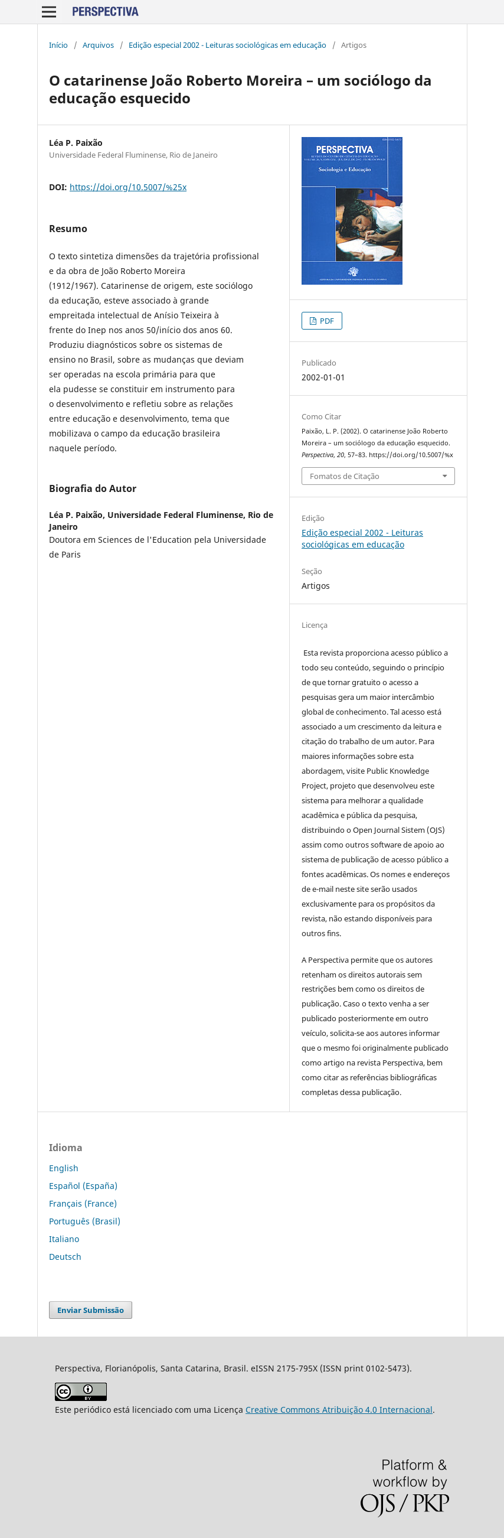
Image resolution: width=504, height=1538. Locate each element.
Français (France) (83, 1203)
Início (58, 45)
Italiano (64, 1238)
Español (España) (83, 1185)
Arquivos (98, 45)
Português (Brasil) (84, 1221)
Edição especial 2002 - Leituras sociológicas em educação (227, 45)
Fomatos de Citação (344, 476)
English (63, 1168)
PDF (326, 320)
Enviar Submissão (90, 1310)
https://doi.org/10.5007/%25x (128, 187)
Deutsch (65, 1256)
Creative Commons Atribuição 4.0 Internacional (339, 1409)
